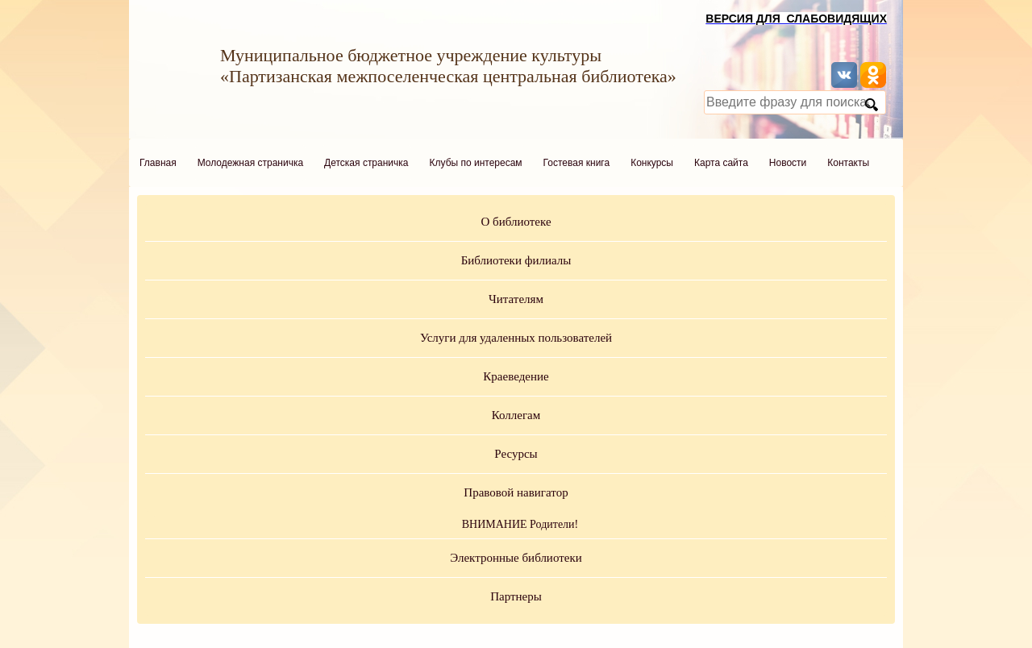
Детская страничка (366, 162)
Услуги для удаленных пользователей (516, 337)
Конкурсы (651, 162)
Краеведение (515, 376)
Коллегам (516, 415)
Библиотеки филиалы (516, 260)
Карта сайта (721, 162)
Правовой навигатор (516, 492)
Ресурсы (515, 453)
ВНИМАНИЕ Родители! (520, 524)
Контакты (848, 162)
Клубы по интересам (476, 162)
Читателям (516, 299)
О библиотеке (516, 221)
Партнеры (516, 596)
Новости (787, 162)
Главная (158, 162)
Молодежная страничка (250, 162)
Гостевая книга (576, 162)
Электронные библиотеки (515, 557)
